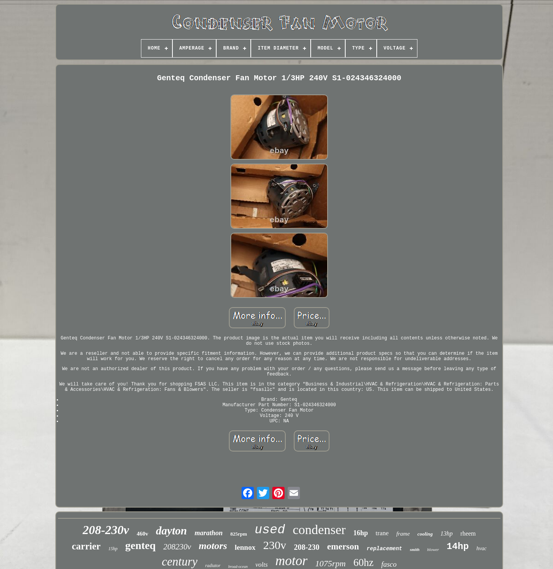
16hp (360, 533)
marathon (209, 533)
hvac (482, 548)
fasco (389, 564)
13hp (446, 533)
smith (414, 549)
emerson (343, 546)
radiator (212, 565)
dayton (171, 530)
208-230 (307, 547)
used (270, 530)
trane (382, 533)
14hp (458, 546)
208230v (177, 546)
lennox (245, 547)
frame (403, 534)
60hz (363, 562)
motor (291, 560)
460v (142, 534)
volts (261, 564)
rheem (468, 533)
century (179, 561)
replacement (384, 549)
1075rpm (330, 563)
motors (213, 545)
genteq (140, 545)
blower (433, 549)
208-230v (106, 530)
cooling (425, 534)
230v (274, 545)
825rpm (238, 534)
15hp (113, 548)
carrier (86, 546)
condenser (319, 530)
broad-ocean (238, 566)
